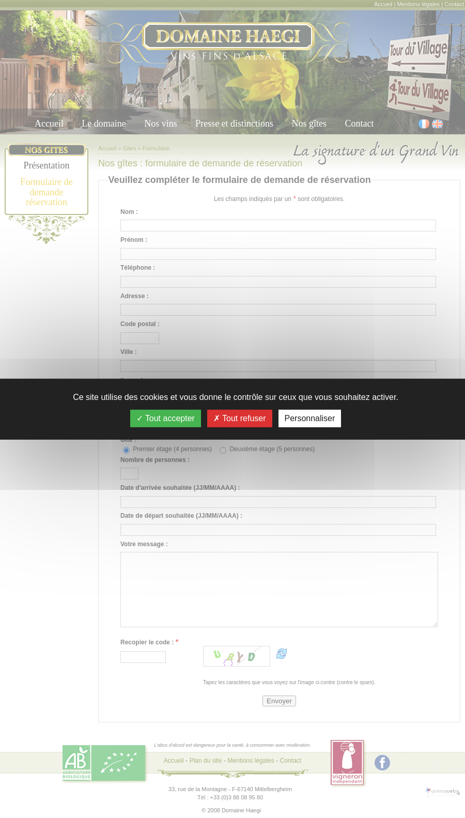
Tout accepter (165, 417)
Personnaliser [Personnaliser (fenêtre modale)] (310, 417)
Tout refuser (239, 417)
